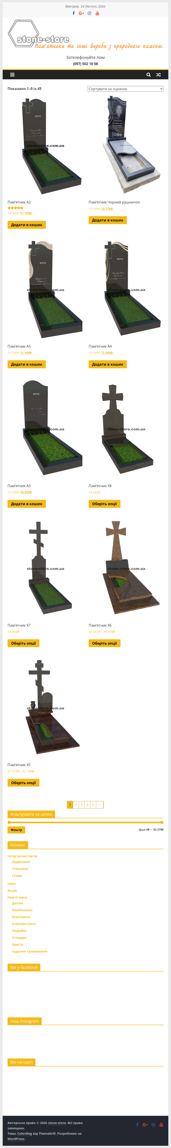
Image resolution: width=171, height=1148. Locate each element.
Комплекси (21, 917)
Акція (12, 890)
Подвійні (19, 931)
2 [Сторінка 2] (76, 804)
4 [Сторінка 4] (87, 804)
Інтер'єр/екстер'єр (22, 856)
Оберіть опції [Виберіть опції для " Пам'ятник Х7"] (23, 643)
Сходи (17, 875)
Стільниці (20, 869)
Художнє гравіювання (29, 951)
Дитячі (17, 903)
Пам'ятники (17, 897)
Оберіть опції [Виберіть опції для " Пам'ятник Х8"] (104, 503)
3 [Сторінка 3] (82, 804)
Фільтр (16, 830)
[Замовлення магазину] (125, 89)
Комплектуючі (24, 924)
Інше (12, 883)
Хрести (17, 944)
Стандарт (19, 937)
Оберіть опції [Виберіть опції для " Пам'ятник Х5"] (23, 782)
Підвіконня (21, 862)
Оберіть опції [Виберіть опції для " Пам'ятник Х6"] (104, 643)
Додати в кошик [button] (26, 224)
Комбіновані (22, 910)
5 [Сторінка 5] (93, 804)
